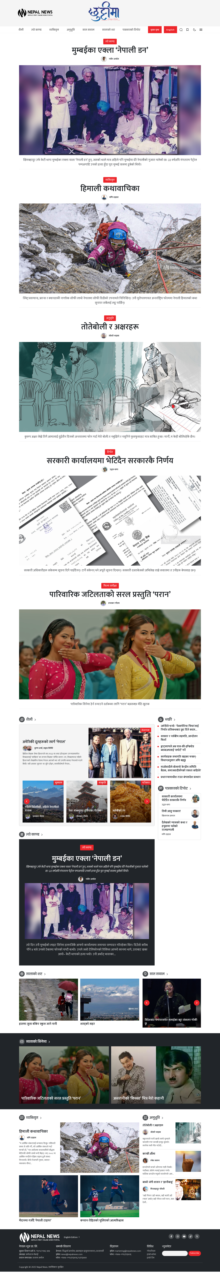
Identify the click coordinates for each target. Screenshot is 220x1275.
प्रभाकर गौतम (114, 606)
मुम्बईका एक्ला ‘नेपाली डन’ (110, 51)
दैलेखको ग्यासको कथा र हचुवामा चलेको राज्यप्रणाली (174, 829)
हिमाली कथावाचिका (110, 190)
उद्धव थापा (114, 472)
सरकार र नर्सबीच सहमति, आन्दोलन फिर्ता (179, 741)
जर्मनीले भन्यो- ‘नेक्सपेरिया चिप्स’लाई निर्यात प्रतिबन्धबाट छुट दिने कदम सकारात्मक (180, 731)
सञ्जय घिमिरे (48, 751)
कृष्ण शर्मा (38, 751)
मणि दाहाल (114, 199)
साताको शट (108, 30)
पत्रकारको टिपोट (131, 30)
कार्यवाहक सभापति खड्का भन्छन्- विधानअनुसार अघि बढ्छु (178, 761)
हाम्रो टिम (150, 1261)
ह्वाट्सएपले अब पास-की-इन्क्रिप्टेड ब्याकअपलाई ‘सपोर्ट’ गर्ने (177, 751)
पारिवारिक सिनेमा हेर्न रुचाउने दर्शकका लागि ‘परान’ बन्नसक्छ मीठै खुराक (110, 707)
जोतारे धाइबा (114, 338)
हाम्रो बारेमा (151, 1258)
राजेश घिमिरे (125, 819)
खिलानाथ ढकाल (168, 819)
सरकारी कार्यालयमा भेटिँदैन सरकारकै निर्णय (110, 463)
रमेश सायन (155, 1163)
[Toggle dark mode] (194, 29)
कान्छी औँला (149, 1157)
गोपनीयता (151, 1254)
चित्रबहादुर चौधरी (157, 1192)
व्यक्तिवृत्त (54, 30)
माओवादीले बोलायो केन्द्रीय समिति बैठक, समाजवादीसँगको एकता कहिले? (181, 772)
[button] (181, 29)
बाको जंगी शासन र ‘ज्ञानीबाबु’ (158, 1185)
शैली (21, 30)
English (170, 30)
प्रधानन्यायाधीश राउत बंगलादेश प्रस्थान (180, 780)
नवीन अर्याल (114, 60)
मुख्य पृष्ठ (155, 30)
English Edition (71, 1241)
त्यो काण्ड (36, 30)
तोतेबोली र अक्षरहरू (110, 329)
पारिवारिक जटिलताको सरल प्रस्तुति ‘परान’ (110, 597)
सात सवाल (88, 30)
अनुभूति (71, 30)
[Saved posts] (187, 29)
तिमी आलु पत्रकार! (171, 814)
